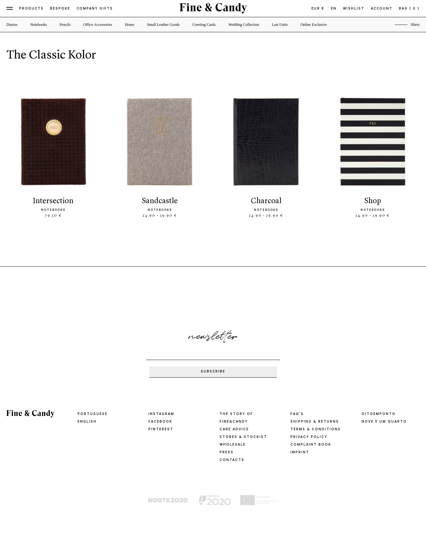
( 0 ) (414, 9)
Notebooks (38, 24)
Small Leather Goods (163, 24)
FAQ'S (297, 414)
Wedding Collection (243, 24)
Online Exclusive (313, 24)
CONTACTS (232, 460)
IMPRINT (299, 453)
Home (129, 24)
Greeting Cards (204, 24)
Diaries (12, 24)
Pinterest (160, 430)
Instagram (161, 414)
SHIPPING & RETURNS (314, 422)
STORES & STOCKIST (243, 437)
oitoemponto (379, 414)
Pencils (65, 24)
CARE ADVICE (234, 430)
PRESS (227, 453)
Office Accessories (97, 24)
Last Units (280, 24)
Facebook (160, 422)
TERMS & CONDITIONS (315, 430)
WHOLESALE (233, 445)
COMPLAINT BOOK (310, 445)
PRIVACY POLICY (308, 437)
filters (415, 24)
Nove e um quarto (384, 422)
